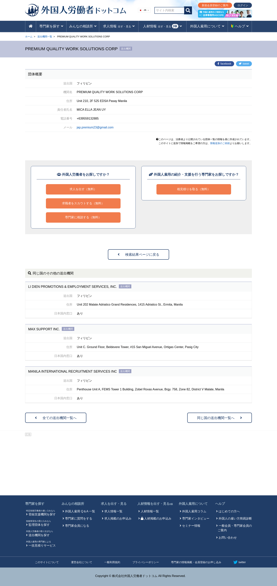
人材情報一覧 (150, 511)
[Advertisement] (138, 465)
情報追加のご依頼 (220, 143)
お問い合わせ (228, 537)
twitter (239, 562)
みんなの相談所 (73, 504)
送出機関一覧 (44, 36)
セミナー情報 (191, 525)
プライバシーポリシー (145, 562)
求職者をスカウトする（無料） (83, 203)
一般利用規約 (112, 562)
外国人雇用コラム (194, 511)
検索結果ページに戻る (138, 254)
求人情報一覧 (113, 511)
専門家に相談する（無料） (83, 217)
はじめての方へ (229, 511)
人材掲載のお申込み (156, 518)
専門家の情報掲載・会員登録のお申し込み (196, 562)
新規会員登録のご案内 (215, 5)
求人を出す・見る (114, 504)
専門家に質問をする (78, 518)
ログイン (243, 5)
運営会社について (81, 562)
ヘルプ (220, 504)
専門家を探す (34, 504)
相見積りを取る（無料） (193, 189)
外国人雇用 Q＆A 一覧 (80, 511)
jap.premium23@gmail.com (95, 127)
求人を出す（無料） (83, 189)
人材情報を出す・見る (155, 504)
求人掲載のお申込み (118, 518)
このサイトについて (47, 562)
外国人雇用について (193, 504)
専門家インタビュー (195, 518)
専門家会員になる (77, 525)
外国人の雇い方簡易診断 (235, 518)
